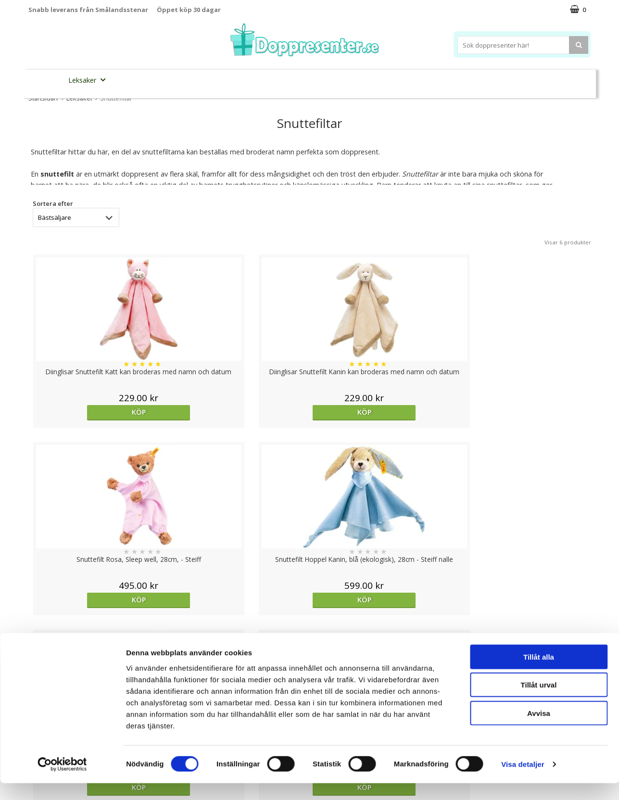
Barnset (510, 80)
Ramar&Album (462, 80)
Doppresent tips (267, 79)
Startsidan (43, 98)
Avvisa (538, 729)
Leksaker (89, 79)
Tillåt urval (539, 702)
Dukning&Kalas (340, 79)
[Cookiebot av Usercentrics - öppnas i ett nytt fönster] (62, 781)
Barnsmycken (197, 79)
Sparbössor (137, 80)
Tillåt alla (538, 673)
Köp (96, 412)
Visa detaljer (522, 781)
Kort (544, 80)
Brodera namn (402, 80)
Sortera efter (53, 203)
